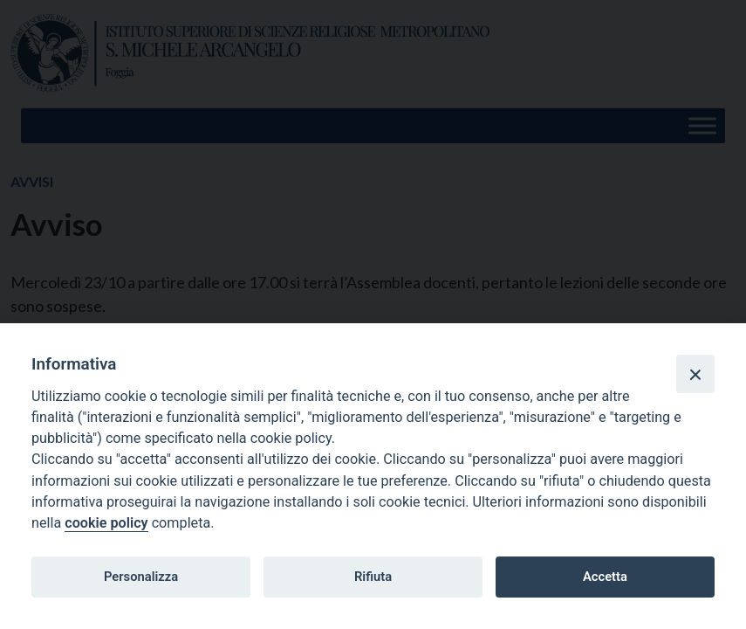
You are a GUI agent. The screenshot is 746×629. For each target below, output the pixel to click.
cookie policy (106, 523)
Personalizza (141, 576)
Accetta (605, 576)
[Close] (695, 374)
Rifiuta (373, 576)
